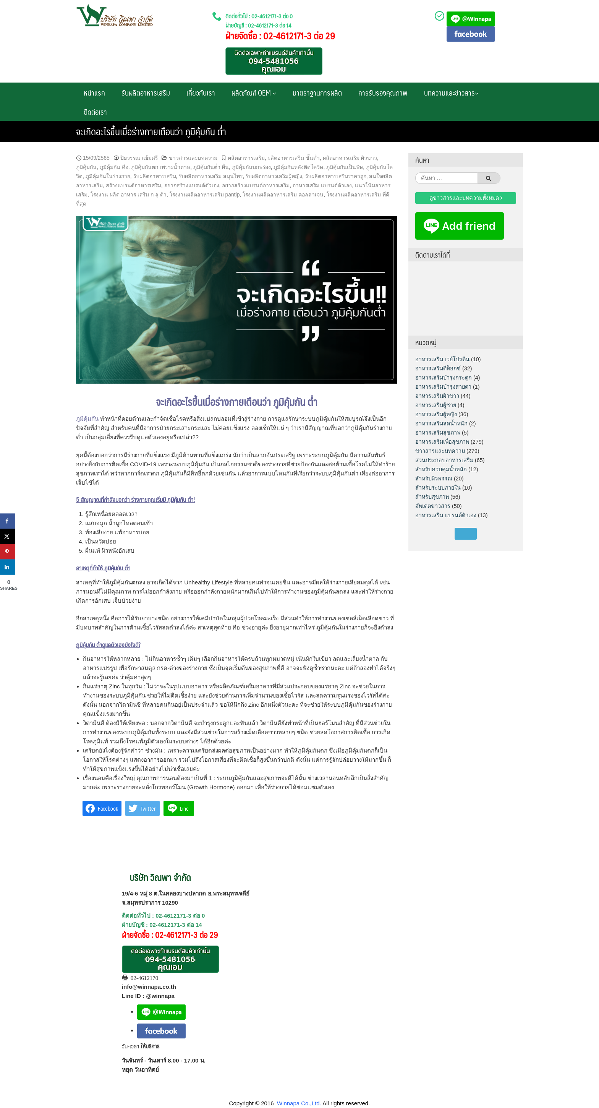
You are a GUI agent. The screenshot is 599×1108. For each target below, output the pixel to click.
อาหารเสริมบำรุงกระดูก (443, 378)
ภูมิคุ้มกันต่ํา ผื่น (211, 167)
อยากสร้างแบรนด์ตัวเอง (191, 185)
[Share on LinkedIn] (7, 566)
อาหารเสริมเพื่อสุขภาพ (442, 442)
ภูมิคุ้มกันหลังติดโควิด (298, 167)
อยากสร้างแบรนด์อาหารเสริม (256, 185)
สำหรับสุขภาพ (432, 497)
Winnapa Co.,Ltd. (299, 1103)
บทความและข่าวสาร (451, 92)
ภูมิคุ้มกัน (86, 167)
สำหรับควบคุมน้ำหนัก (441, 469)
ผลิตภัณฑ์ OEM (254, 92)
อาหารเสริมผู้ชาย (435, 405)
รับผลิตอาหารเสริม (145, 92)
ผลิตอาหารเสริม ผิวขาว (350, 158)
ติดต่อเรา (95, 111)
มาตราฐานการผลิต (317, 92)
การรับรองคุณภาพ (383, 92)
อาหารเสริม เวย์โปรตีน (442, 359)
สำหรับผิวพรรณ (433, 478)
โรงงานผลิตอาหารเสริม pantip (205, 194)
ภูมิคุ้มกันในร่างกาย (108, 176)
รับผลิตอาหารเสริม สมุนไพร (211, 176)
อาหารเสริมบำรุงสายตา (443, 387)
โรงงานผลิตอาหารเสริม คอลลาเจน (283, 194)
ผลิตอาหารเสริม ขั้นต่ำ (293, 158)
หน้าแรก (94, 92)
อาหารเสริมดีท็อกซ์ (438, 368)
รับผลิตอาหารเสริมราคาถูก (335, 176)
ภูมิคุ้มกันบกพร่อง (251, 167)
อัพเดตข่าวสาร (432, 506)
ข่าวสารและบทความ (193, 158)
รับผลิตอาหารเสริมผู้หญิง (274, 176)
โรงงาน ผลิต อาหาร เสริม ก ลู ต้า (129, 194)
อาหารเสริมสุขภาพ (437, 433)
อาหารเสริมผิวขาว (437, 396)
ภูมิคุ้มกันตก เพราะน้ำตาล (160, 167)
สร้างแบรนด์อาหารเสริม (133, 185)
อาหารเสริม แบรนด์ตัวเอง (322, 185)
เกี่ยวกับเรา (200, 92)
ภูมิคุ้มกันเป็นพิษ (344, 167)
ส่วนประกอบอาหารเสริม (444, 460)
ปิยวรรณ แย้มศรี (139, 158)
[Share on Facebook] (7, 521)
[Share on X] (7, 536)
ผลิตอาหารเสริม (246, 158)
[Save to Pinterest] (7, 551)
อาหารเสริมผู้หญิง (436, 414)
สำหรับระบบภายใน (438, 488)
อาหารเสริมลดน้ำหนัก (441, 423)
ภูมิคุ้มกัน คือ (114, 167)
